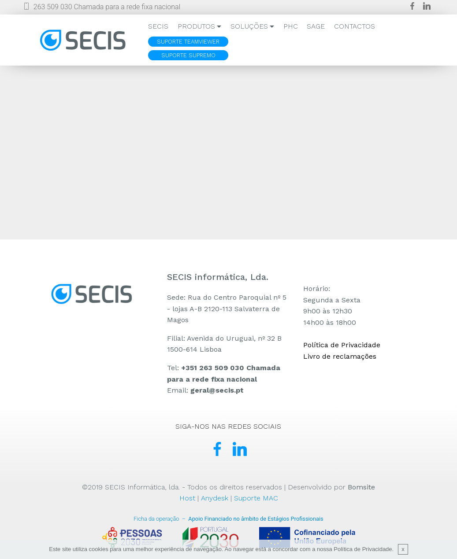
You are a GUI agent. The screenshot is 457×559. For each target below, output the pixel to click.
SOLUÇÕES (249, 26)
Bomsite (361, 487)
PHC (290, 26)
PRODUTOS (196, 26)
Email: (205, 390)
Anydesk (214, 498)
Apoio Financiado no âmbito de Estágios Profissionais (228, 518)
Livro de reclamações (339, 356)
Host (187, 498)
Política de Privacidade (341, 345)
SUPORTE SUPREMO (188, 55)
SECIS (158, 26)
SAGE (316, 26)
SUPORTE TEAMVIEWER (188, 41)
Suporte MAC (256, 498)
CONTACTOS (354, 26)
